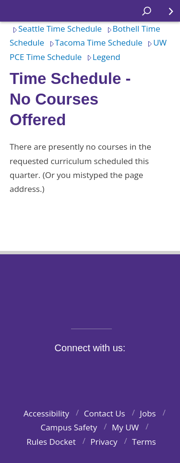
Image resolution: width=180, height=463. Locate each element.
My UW (125, 427)
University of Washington (90, 285)
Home (17, 11)
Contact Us (104, 413)
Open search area (143, 15)
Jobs (148, 413)
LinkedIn (130, 370)
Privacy (103, 441)
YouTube (107, 370)
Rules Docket (51, 441)
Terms (144, 441)
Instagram (85, 370)
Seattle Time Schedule (56, 28)
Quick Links (165, 15)
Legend (102, 56)
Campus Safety (68, 427)
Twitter (62, 370)
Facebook (40, 370)
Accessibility (46, 413)
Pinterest (152, 370)
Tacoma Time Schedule (95, 42)
